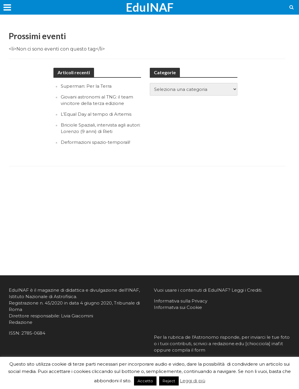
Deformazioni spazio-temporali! (95, 142)
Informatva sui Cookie (178, 307)
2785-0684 (33, 333)
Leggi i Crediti (246, 290)
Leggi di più (192, 380)
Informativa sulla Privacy (180, 301)
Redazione (20, 322)
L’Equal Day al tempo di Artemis (96, 114)
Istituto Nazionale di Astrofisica (42, 296)
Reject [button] (169, 380)
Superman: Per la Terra (86, 86)
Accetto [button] (145, 380)
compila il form (188, 350)
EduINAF (149, 7)
